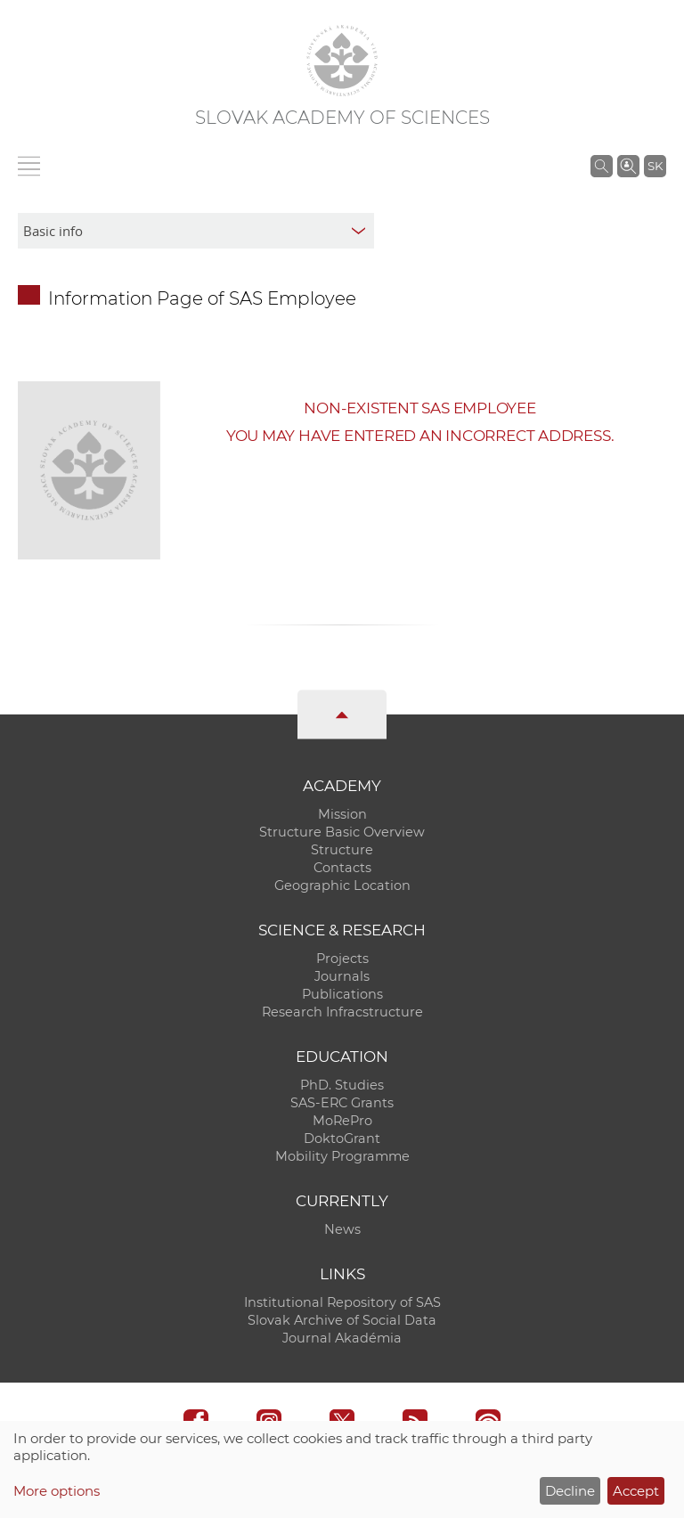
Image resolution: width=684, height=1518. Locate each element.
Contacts (342, 868)
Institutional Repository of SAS (342, 1302)
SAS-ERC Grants (342, 1103)
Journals (342, 976)
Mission (342, 814)
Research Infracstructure (342, 1012)
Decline (570, 1490)
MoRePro (342, 1121)
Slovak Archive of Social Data (342, 1320)
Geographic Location (342, 885)
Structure (342, 850)
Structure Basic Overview (342, 832)
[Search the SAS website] (601, 166)
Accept (636, 1490)
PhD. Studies (342, 1085)
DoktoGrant (342, 1138)
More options (56, 1490)
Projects (342, 959)
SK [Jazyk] (655, 166)
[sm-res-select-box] (196, 231)
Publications (342, 994)
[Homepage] (342, 60)
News (342, 1229)
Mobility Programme (342, 1156)
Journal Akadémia (342, 1338)
